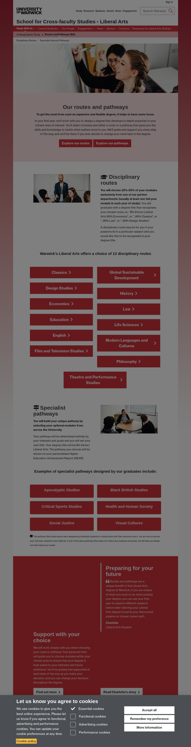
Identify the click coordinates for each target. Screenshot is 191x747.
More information (149, 727)
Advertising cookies (89, 725)
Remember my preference (149, 719)
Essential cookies (87, 708)
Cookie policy (26, 741)
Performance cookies (90, 733)
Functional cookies (88, 717)
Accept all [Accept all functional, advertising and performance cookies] (149, 710)
